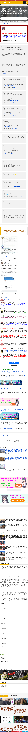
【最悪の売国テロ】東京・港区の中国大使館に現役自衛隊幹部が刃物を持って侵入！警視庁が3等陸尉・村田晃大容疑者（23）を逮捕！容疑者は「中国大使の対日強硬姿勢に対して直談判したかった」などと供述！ (14, 585)
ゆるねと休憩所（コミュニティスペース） (7, 685)
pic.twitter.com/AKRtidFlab (14, 218)
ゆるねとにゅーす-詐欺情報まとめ (7, 663)
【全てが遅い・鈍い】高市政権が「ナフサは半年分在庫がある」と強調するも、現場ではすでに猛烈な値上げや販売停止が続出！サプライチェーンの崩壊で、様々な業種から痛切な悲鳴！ (16, 558)
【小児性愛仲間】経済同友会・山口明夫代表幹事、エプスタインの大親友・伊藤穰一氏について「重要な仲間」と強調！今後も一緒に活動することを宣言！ (16, 525)
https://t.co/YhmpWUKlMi (7, 113)
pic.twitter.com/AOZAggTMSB (8, 153)
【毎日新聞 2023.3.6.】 (5, 73)
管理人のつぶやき (4, 638)
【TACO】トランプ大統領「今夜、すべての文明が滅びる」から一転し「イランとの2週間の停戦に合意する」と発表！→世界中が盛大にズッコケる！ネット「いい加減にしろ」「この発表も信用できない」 (16, 542)
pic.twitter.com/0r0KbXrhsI (7, 126)
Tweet (4, 23)
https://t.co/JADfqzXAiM (14, 100)
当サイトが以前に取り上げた (8, 299)
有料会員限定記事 (4, 628)
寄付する (14, 362)
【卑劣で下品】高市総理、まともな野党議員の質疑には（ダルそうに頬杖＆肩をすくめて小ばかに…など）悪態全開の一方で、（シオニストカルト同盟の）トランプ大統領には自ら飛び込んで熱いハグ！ (14, 580)
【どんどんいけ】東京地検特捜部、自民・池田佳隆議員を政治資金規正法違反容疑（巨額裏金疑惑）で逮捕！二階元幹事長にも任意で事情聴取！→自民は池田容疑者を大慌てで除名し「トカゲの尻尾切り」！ (16, 458)
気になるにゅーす (4, 633)
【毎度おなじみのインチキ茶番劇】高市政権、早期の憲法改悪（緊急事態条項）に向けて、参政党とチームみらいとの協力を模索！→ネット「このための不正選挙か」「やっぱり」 (16, 531)
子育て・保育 (3, 623)
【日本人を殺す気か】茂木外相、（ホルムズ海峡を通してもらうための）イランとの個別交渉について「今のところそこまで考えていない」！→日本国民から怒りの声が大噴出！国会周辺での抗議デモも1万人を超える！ (14, 599)
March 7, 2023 (14, 102)
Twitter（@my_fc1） (5, 256)
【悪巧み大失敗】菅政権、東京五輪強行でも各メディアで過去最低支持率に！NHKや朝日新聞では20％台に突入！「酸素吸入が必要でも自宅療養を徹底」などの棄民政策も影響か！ (16, 466)
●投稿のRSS (2, 657)
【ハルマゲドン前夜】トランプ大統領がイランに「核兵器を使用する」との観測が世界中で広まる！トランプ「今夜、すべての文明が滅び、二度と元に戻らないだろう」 (16, 547)
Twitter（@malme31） (5, 297)
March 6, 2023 (15, 87)
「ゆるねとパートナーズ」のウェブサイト (9, 428)
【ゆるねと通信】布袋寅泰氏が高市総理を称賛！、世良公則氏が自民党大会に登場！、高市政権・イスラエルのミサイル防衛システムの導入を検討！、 (6, 709)
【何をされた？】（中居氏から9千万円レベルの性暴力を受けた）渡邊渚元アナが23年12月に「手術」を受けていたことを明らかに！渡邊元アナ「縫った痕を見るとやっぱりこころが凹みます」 (14, 567)
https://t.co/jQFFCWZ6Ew (9, 85)
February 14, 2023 (16, 168)
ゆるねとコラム (3, 608)
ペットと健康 (3, 618)
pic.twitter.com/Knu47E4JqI (16, 138)
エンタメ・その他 (4, 613)
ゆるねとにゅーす (4, 511)
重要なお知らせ (3, 643)
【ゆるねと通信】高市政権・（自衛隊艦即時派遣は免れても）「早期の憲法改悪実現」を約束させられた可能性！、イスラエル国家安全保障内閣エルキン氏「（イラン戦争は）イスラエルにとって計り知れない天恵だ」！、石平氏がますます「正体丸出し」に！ (14, 576)
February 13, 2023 (14, 128)
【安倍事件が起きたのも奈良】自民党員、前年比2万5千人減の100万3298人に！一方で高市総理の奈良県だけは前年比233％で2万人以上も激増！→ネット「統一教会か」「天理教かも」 (16, 553)
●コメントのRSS (2, 658)
